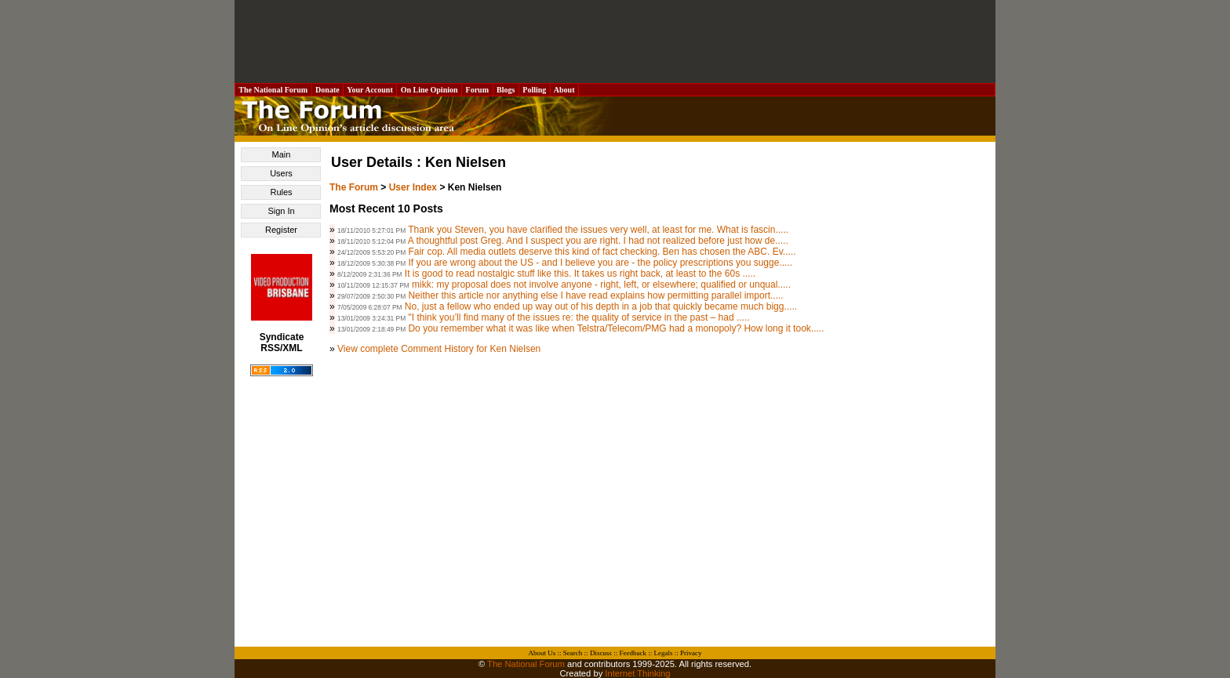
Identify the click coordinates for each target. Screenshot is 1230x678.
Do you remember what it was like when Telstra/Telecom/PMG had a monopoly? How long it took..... (616, 328)
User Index (413, 187)
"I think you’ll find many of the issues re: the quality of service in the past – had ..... (578, 317)
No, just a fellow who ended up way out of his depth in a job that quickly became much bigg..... (601, 306)
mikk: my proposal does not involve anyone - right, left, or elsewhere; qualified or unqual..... (601, 284)
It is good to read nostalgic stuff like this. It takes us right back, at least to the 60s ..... (580, 273)
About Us (542, 653)
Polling (534, 89)
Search (573, 653)
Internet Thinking (637, 673)
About (564, 89)
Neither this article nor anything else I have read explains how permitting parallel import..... (595, 295)
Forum (477, 89)
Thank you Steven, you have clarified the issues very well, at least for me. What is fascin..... (598, 229)
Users (281, 173)
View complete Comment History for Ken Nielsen (438, 348)
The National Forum (273, 89)
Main (281, 154)
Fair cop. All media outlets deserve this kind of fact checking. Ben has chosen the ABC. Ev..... (601, 251)
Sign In (280, 211)
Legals (662, 653)
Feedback (632, 653)
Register (281, 229)
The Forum (353, 187)
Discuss (601, 653)
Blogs (506, 89)
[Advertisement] (615, 41)
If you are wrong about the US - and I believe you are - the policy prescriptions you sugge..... (600, 262)
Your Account (370, 89)
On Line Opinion (429, 89)
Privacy (691, 653)
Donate (328, 89)
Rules (281, 192)
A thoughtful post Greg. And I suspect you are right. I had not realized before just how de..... (598, 240)
